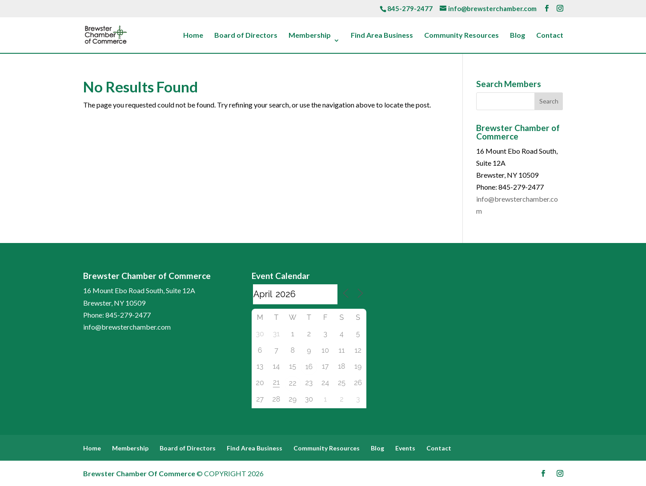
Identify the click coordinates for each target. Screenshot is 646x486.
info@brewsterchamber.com (127, 327)
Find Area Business (382, 35)
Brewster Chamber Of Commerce (139, 473)
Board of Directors (245, 35)
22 (293, 383)
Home (193, 35)
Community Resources (461, 35)
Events (405, 448)
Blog (517, 35)
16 (309, 367)
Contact (549, 35)
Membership (310, 35)
